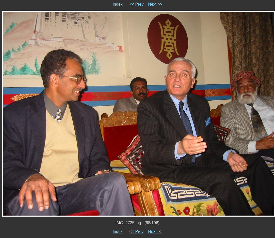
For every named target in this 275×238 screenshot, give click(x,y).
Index (118, 4)
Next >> (155, 4)
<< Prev (136, 4)
